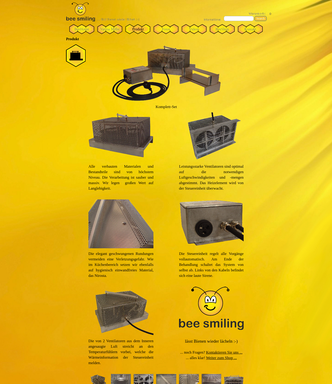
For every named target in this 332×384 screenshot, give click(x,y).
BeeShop (222, 29)
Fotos (166, 29)
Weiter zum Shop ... (221, 358)
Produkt (138, 29)
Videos (194, 29)
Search (260, 18)
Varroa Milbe (110, 29)
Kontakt (250, 29)
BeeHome (81, 29)
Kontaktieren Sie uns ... (224, 352)
